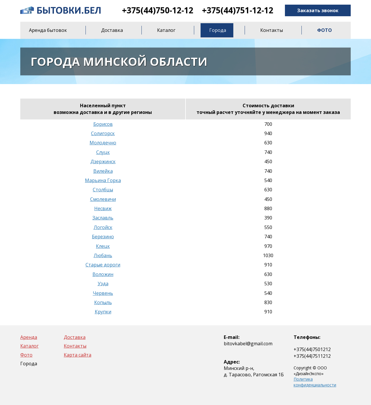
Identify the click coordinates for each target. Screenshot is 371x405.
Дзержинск (103, 161)
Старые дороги (103, 264)
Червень (103, 293)
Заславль (102, 218)
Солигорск (103, 133)
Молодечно (103, 142)
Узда (103, 283)
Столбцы (103, 189)
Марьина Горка (103, 180)
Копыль (103, 302)
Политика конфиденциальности (315, 382)
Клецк (103, 246)
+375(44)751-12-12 (237, 10)
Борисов (103, 124)
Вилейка (103, 171)
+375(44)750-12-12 (157, 10)
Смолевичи (103, 199)
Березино (103, 236)
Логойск (103, 227)
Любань (103, 255)
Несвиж (103, 208)
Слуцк (103, 152)
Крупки (103, 311)
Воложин (102, 274)
